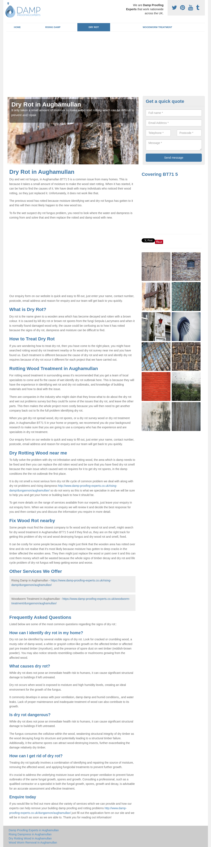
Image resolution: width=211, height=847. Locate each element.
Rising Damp (53, 27)
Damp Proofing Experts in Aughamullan (34, 830)
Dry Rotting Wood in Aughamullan (30, 838)
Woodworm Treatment (157, 27)
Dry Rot (94, 27)
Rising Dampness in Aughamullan (30, 834)
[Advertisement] (105, 65)
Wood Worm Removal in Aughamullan (33, 842)
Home (17, 27)
